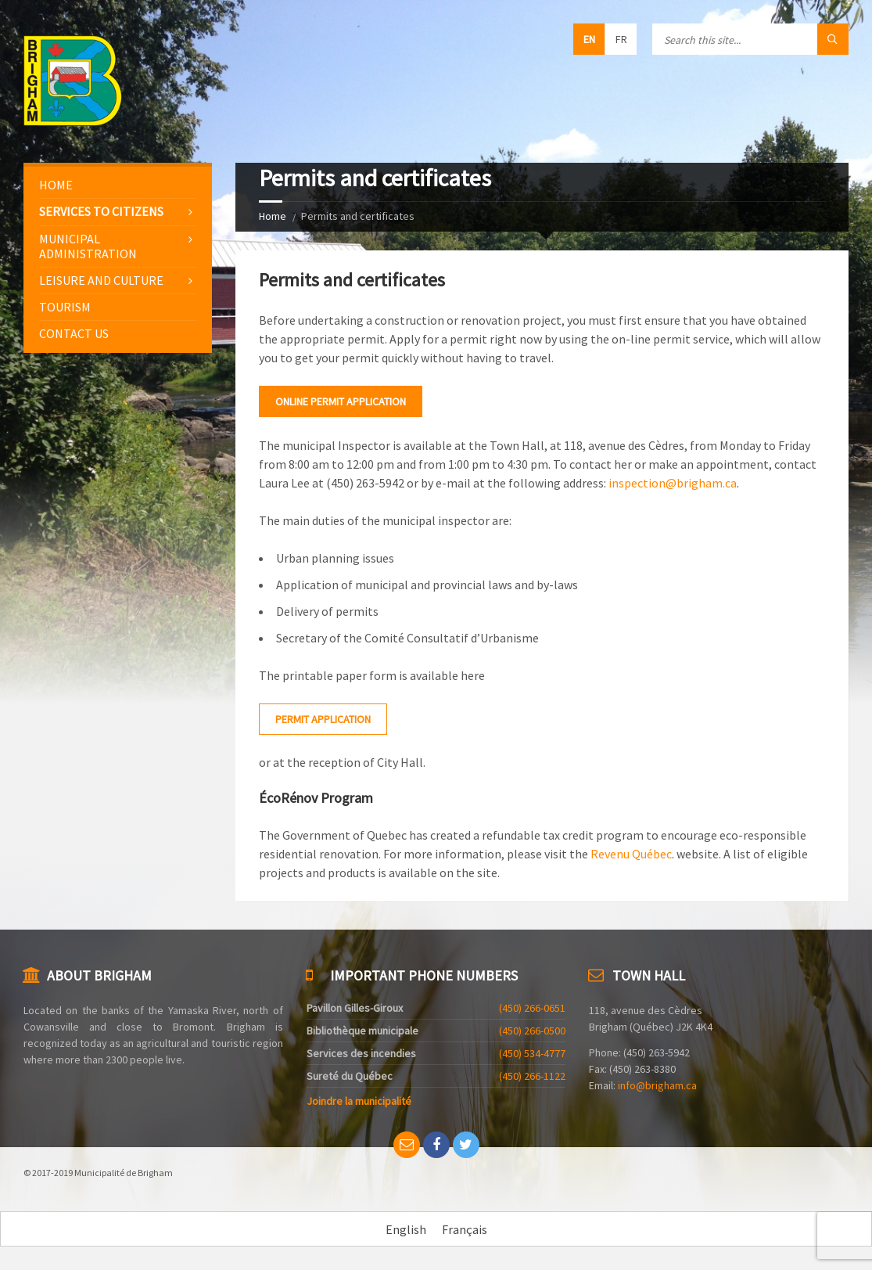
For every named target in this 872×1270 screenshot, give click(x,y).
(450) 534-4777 (532, 1053)
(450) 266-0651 (532, 1008)
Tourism (65, 307)
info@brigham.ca (657, 1085)
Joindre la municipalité (359, 1101)
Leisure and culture (101, 280)
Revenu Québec (631, 854)
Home (272, 216)
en (589, 39)
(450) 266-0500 (532, 1031)
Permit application (323, 719)
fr (621, 39)
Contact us (74, 333)
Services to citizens (101, 211)
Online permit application (340, 401)
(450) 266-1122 (532, 1076)
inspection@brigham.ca (672, 483)
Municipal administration (88, 246)
